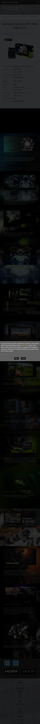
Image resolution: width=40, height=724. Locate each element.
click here (25, 345)
